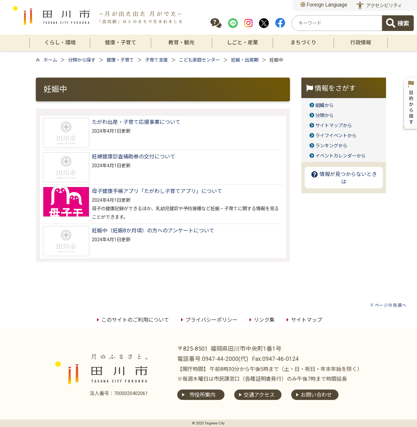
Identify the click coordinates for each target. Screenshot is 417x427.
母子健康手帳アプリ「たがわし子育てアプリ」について (157, 191)
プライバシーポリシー (208, 320)
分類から (324, 115)
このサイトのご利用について (132, 320)
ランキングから (331, 146)
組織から (324, 105)
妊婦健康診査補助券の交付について (133, 157)
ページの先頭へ (391, 305)
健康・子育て (120, 60)
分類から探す (81, 60)
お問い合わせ (316, 395)
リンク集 (261, 320)
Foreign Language (324, 5)
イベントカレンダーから (340, 156)
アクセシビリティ (384, 5)
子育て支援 (156, 60)
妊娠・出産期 (244, 60)
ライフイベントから (335, 136)
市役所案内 (202, 395)
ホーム (50, 60)
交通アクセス (259, 395)
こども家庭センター (199, 60)
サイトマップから (333, 125)
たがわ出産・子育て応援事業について (136, 122)
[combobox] (337, 23)
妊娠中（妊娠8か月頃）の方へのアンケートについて (153, 231)
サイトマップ (303, 320)
